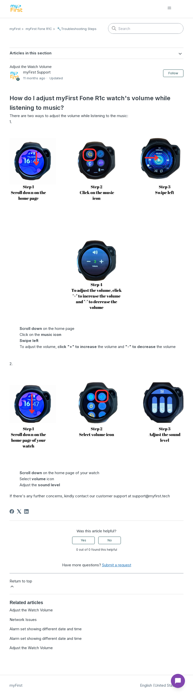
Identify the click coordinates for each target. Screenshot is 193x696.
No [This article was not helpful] (110, 540)
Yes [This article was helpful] (83, 540)
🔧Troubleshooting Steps (76, 29)
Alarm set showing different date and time (46, 629)
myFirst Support (37, 72)
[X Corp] (19, 511)
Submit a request (116, 565)
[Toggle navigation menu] (174, 8)
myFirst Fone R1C (39, 29)
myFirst (15, 29)
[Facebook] (12, 511)
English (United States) (161, 685)
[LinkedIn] (26, 511)
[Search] (145, 28)
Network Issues (23, 619)
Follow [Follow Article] (173, 73)
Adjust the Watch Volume (31, 610)
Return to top (21, 584)
